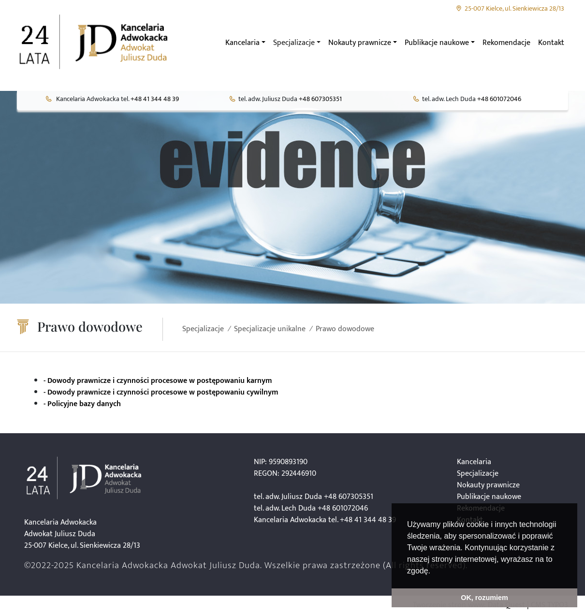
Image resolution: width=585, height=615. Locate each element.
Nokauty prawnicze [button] (359, 42)
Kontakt (551, 42)
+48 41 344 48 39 (155, 99)
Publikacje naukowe (489, 496)
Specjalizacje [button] (294, 42)
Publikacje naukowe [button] (437, 42)
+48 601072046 (499, 99)
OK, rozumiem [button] (484, 597)
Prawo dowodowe (345, 329)
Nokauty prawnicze (488, 485)
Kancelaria (474, 462)
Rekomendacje (506, 42)
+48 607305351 (320, 99)
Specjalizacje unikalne (270, 329)
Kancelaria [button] (242, 42)
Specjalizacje (203, 329)
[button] (433, 571)
